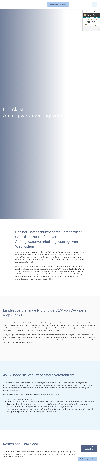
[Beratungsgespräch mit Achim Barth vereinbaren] (87, 459)
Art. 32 (33, 404)
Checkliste (34, 383)
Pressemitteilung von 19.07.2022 (19, 323)
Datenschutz (59, 323)
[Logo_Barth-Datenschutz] (13, 4)
